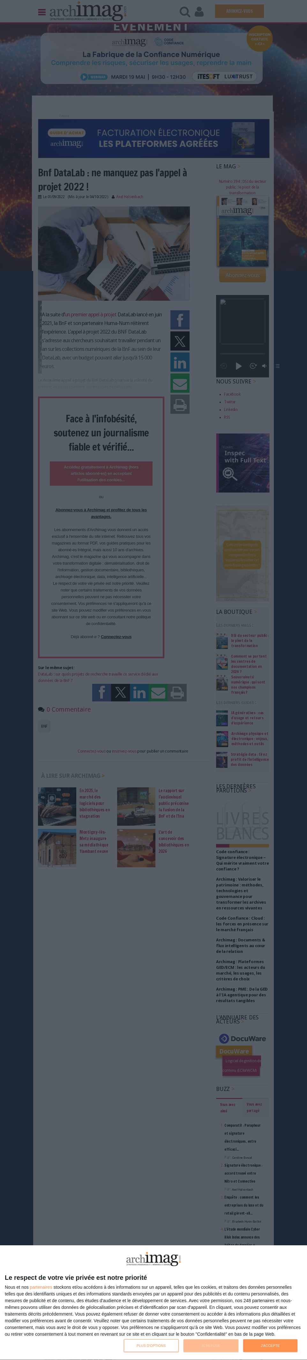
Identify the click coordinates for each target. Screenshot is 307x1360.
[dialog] (153, 1303)
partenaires (41, 1287)
